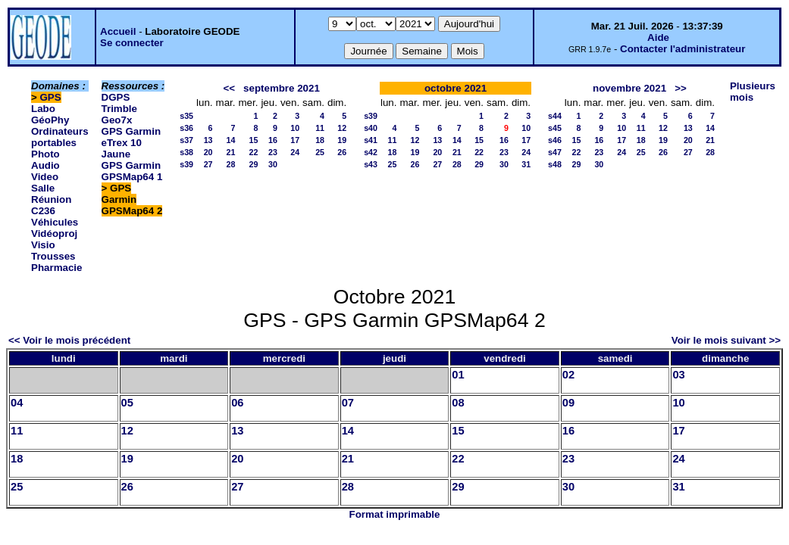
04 (17, 403)
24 (294, 152)
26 (341, 152)
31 (526, 164)
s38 (186, 152)
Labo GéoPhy (50, 114)
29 (253, 164)
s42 (370, 152)
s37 (186, 140)
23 (272, 152)
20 (208, 152)
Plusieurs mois (752, 91)
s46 (555, 140)
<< (229, 88)
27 (208, 164)
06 (237, 403)
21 (231, 152)
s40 (370, 127)
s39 (186, 164)
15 (253, 140)
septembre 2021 (281, 88)
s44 (555, 115)
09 (568, 403)
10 (294, 127)
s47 (555, 152)
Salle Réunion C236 (51, 199)
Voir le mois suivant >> (726, 340)
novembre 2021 (629, 88)
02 (568, 375)
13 (208, 140)
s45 (555, 127)
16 (272, 140)
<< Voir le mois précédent (69, 340)
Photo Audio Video (45, 165)
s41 (370, 140)
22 (253, 152)
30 (272, 164)
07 (348, 403)
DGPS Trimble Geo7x (119, 109)
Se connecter (132, 42)
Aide (658, 37)
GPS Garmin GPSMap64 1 (132, 171)
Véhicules (54, 222)
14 (231, 140)
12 (341, 127)
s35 (186, 115)
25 (319, 152)
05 (127, 403)
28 (231, 164)
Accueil (118, 31)
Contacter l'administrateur (682, 48)
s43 (370, 164)
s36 (186, 127)
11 (319, 127)
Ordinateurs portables (60, 137)
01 (458, 375)
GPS (50, 97)
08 (458, 403)
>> (681, 88)
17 (294, 140)
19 (341, 140)
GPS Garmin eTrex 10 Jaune (131, 143)
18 (319, 140)
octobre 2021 (455, 88)
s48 (555, 164)
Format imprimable (394, 514)
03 (678, 375)
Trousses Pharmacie (56, 262)
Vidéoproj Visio (54, 239)
